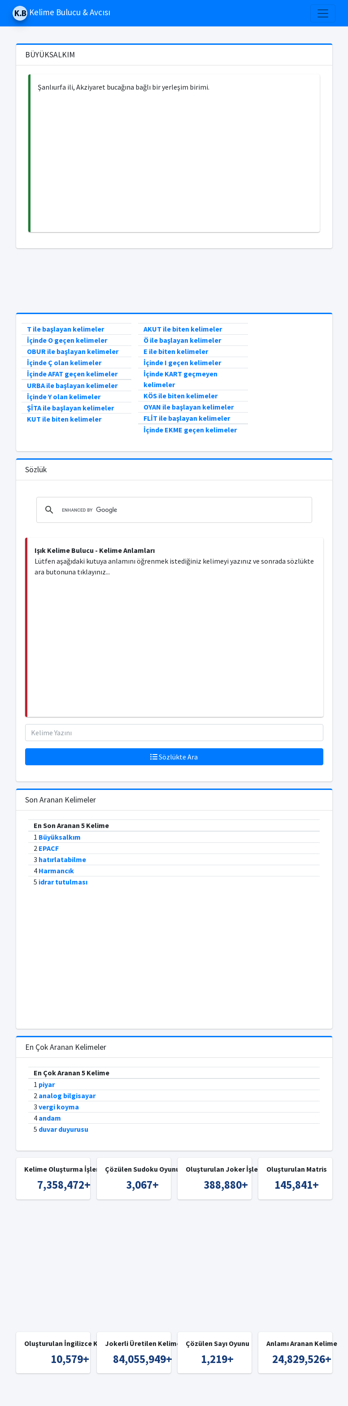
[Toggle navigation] (322, 13)
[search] (173, 510)
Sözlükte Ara (174, 756)
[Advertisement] (175, 162)
